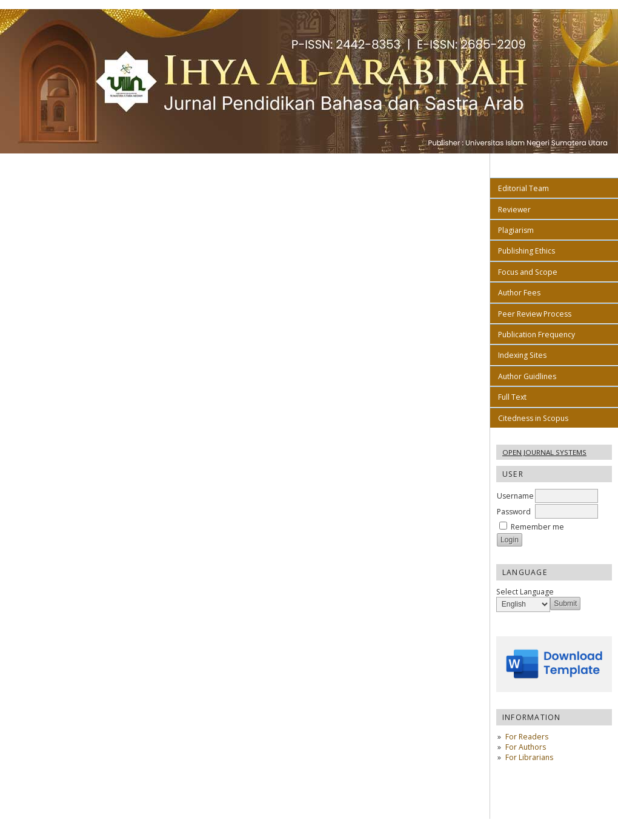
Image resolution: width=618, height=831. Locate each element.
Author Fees (519, 293)
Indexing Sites (522, 355)
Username (515, 496)
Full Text (512, 397)
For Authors (525, 747)
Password (514, 511)
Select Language (525, 592)
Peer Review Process (534, 314)
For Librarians (529, 757)
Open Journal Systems (544, 452)
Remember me (537, 527)
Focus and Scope (527, 272)
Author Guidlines (527, 376)
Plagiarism (516, 230)
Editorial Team (523, 188)
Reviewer (514, 209)
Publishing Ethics (526, 251)
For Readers (526, 737)
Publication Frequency (536, 334)
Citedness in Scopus (533, 418)
